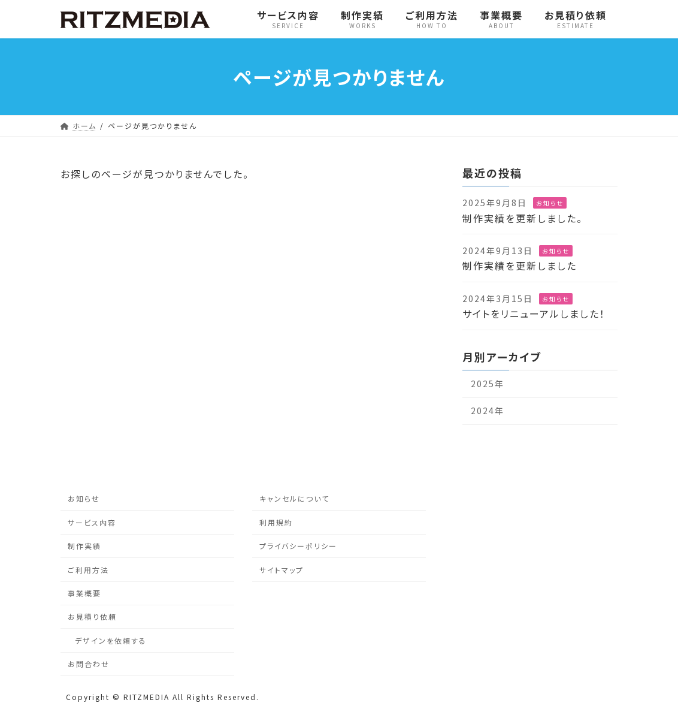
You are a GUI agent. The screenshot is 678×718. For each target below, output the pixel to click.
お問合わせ (89, 664)
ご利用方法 (88, 570)
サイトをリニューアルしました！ (534, 313)
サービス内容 (92, 522)
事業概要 (84, 593)
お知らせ (550, 202)
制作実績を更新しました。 (522, 218)
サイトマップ (281, 570)
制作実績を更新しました (519, 265)
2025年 (487, 384)
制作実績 (84, 546)
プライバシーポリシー (298, 546)
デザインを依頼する (111, 640)
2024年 (487, 411)
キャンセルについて (294, 499)
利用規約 (276, 522)
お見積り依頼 (92, 617)
